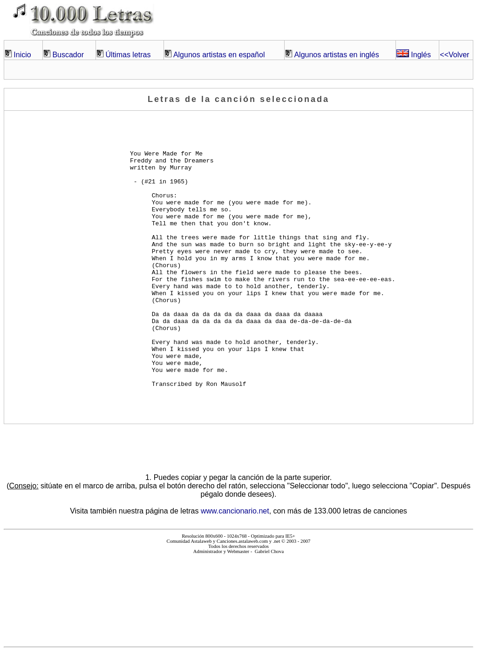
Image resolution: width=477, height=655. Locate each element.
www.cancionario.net (235, 511)
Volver (454, 55)
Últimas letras (128, 55)
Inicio (22, 55)
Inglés (413, 55)
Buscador (68, 55)
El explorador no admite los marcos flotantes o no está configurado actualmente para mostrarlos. (238, 596)
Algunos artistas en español (219, 55)
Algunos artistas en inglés (336, 55)
